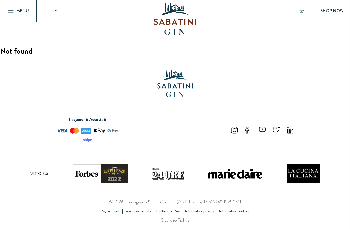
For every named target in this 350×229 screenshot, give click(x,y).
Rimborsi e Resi (168, 211)
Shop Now (332, 11)
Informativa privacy (199, 211)
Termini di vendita (137, 211)
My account (110, 211)
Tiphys (183, 220)
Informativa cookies (234, 211)
